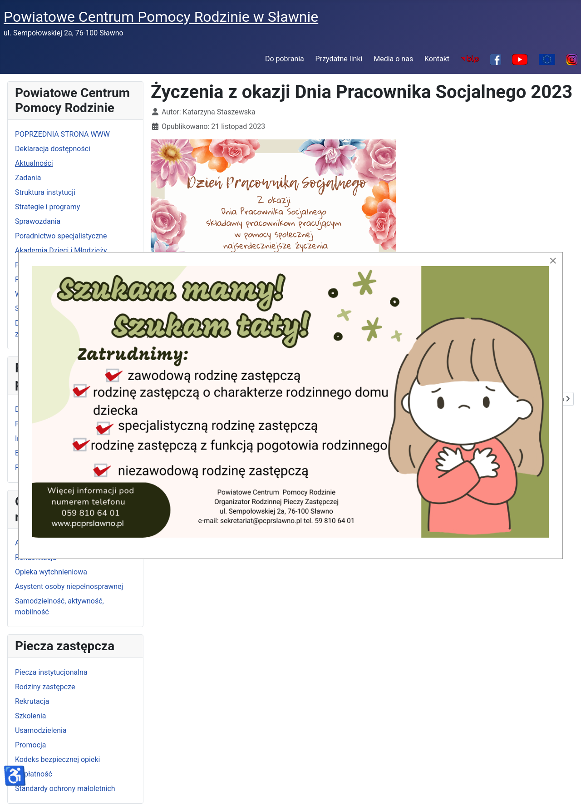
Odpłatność (33, 774)
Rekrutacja (32, 701)
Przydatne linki (339, 58)
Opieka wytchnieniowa (51, 572)
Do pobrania (284, 58)
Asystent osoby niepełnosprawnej (69, 586)
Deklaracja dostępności (52, 148)
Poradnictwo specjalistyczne (61, 236)
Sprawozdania (37, 221)
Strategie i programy (47, 207)
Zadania (28, 177)
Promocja (30, 745)
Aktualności (34, 163)
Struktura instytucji (45, 192)
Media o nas (393, 58)
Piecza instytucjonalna (51, 672)
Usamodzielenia (41, 730)
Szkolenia (30, 716)
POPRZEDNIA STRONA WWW (62, 134)
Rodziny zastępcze (45, 686)
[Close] (552, 260)
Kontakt (436, 58)
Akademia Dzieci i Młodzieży (61, 250)
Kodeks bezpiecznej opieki (57, 759)
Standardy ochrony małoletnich (65, 788)
